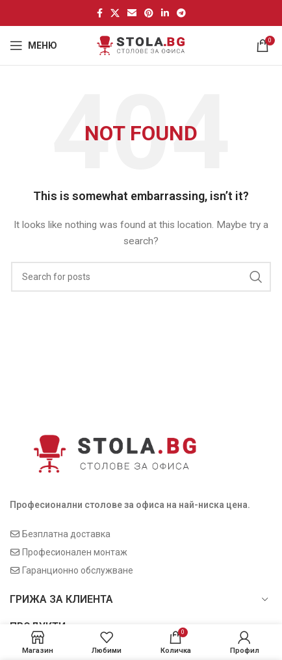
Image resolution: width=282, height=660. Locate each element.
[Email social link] (131, 13)
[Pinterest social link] (148, 13)
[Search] (141, 277)
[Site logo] (141, 45)
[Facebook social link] (100, 13)
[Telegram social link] (181, 13)
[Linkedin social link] (165, 13)
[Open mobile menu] (33, 45)
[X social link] (115, 13)
